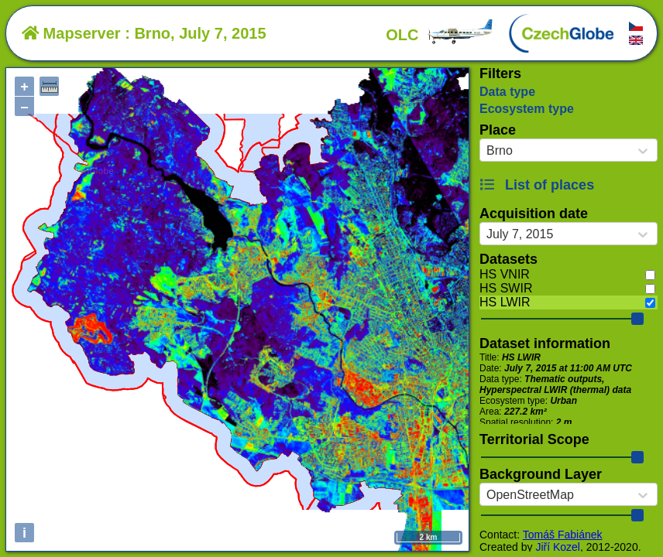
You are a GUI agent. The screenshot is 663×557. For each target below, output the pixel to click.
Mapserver (71, 33)
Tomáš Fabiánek (563, 534)
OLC (440, 34)
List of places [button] (536, 185)
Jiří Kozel (557, 547)
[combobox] (486, 151)
